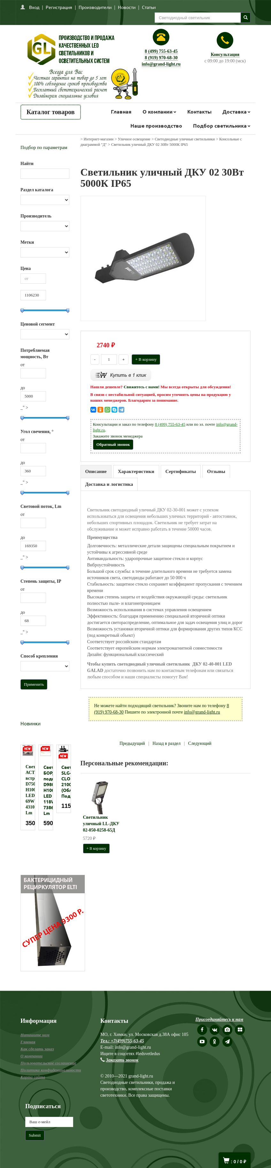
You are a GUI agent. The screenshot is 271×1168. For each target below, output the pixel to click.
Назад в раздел (166, 743)
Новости (127, 7)
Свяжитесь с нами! (141, 386)
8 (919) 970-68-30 (161, 57)
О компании (158, 111)
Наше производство (156, 125)
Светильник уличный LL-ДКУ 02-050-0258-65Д (101, 824)
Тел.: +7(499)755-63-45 (122, 1040)
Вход (34, 7)
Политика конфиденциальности (50, 1070)
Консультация (225, 54)
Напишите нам (35, 1034)
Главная (121, 111)
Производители (95, 7)
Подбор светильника (220, 125)
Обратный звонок (113, 444)
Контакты (199, 111)
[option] (28, 787)
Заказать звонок (122, 1060)
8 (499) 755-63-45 (161, 51)
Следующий (200, 743)
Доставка (234, 111)
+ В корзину (146, 359)
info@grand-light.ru (161, 64)
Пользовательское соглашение (48, 1063)
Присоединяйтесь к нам (220, 1019)
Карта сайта (32, 1077)
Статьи (149, 7)
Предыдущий (132, 743)
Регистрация (59, 7)
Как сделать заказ (37, 1048)
